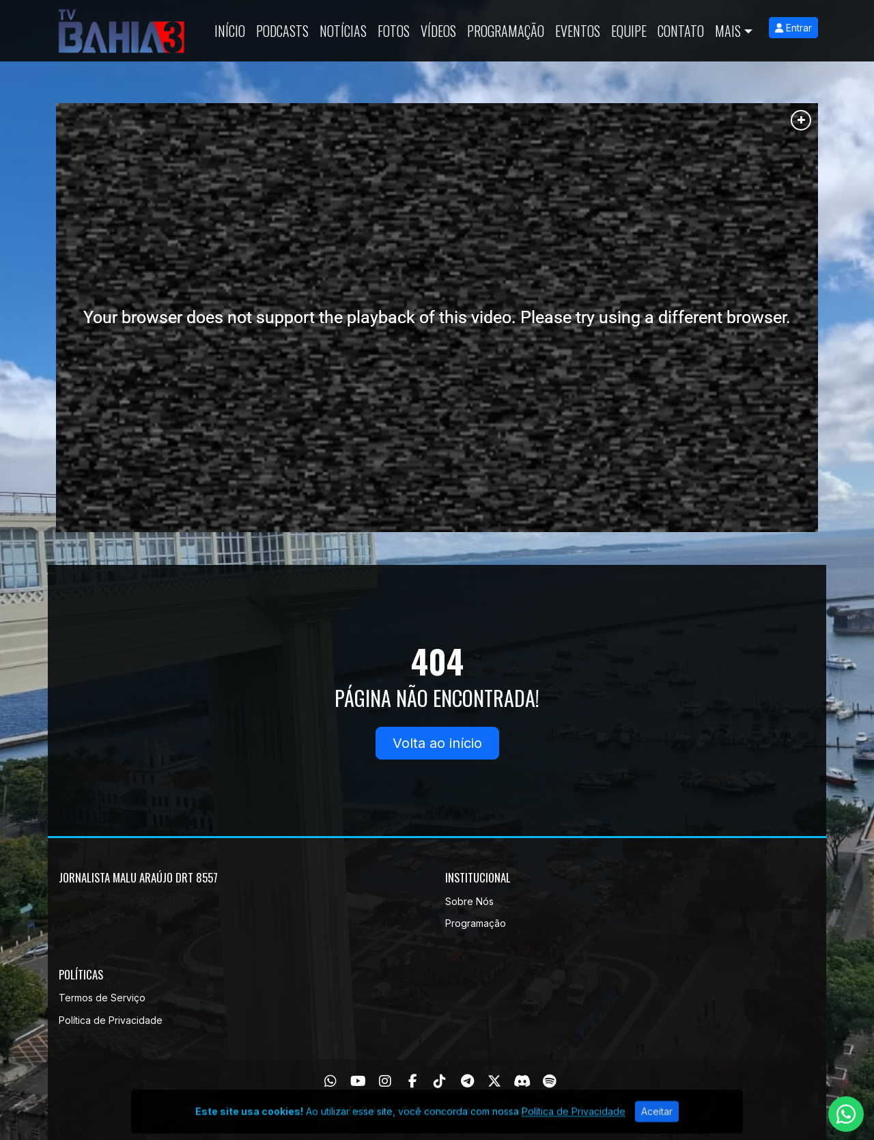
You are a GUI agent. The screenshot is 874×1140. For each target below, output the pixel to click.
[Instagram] (385, 1081)
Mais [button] (728, 30)
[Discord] (522, 1081)
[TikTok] (440, 1081)
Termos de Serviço (102, 997)
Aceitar (657, 1124)
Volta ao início (437, 743)
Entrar (793, 27)
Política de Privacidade (111, 1020)
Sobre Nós (469, 901)
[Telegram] (467, 1081)
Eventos (577, 30)
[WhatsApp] (330, 1081)
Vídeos (438, 30)
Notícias (343, 30)
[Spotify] (549, 1081)
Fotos (394, 30)
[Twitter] (494, 1081)
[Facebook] (412, 1081)
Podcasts (282, 30)
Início (229, 30)
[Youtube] (358, 1081)
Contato (681, 30)
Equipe (629, 30)
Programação (505, 30)
